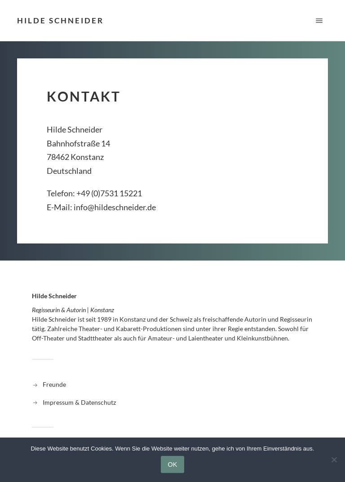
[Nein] (333, 459)
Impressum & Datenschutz (79, 402)
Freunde (54, 384)
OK (172, 464)
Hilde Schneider (60, 20)
